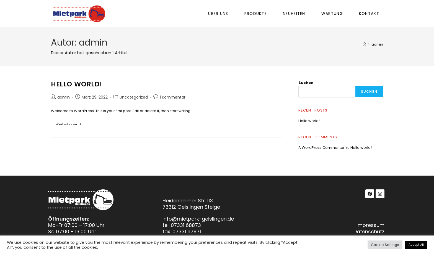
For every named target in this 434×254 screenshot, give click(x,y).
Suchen (305, 82)
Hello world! (76, 84)
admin (377, 44)
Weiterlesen (71, 123)
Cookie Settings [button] (385, 244)
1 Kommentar (172, 97)
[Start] (364, 44)
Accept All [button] (416, 244)
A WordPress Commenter (321, 147)
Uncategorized (134, 97)
